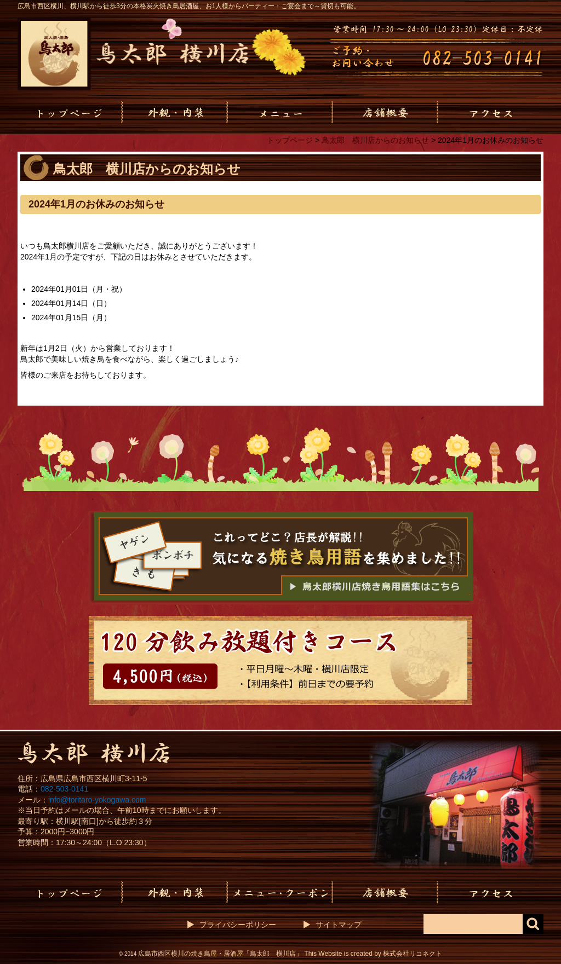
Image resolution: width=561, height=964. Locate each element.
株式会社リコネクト (412, 953)
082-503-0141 (64, 788)
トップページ (290, 140)
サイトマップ (339, 924)
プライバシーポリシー (237, 924)
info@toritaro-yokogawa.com (97, 799)
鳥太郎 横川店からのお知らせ (375, 140)
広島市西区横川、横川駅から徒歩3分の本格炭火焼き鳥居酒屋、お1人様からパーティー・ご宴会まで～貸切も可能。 (189, 6)
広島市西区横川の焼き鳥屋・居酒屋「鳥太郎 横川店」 (220, 953)
